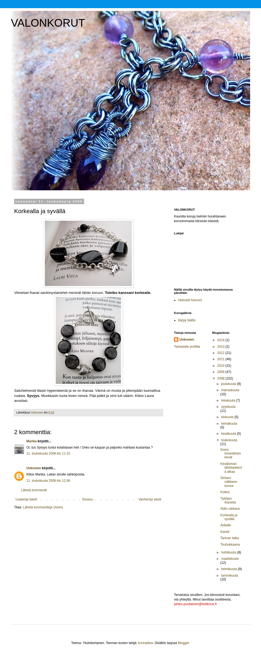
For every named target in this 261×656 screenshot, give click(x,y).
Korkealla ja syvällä (228, 517)
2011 (221, 359)
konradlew (145, 643)
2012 (221, 353)
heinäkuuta (229, 423)
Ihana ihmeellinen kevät (230, 453)
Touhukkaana (230, 544)
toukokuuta (229, 440)
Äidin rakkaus (230, 509)
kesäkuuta (229, 434)
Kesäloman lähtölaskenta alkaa (231, 468)
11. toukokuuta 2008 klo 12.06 (48, 481)
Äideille (225, 525)
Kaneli (224, 532)
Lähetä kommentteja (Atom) (43, 507)
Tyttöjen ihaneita (228, 500)
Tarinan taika (229, 538)
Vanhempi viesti (149, 499)
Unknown (33, 468)
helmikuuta (229, 569)
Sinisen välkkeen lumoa (228, 482)
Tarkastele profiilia (187, 347)
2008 (221, 378)
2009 (221, 372)
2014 (221, 340)
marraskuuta (230, 390)
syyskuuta (228, 407)
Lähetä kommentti (34, 490)
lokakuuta (228, 400)
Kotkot (224, 492)
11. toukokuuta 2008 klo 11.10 (48, 453)
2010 (221, 366)
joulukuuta (229, 384)
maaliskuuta (229, 559)
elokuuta (227, 417)
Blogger (183, 643)
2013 (221, 347)
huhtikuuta (229, 552)
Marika (31, 441)
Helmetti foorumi (190, 300)
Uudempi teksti (26, 499)
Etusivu (87, 499)
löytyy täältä (186, 320)
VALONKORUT (48, 23)
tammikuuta (229, 575)
